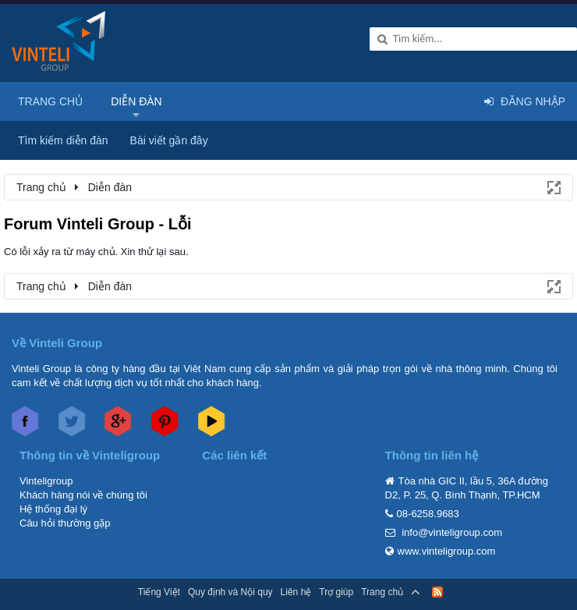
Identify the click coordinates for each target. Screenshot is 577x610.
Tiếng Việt (159, 592)
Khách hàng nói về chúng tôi (83, 495)
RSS (437, 592)
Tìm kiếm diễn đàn (63, 140)
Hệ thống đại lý (53, 509)
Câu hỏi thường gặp (65, 523)
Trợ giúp (336, 592)
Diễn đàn (136, 101)
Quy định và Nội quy (230, 592)
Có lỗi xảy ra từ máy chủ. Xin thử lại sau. (96, 251)
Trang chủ (50, 101)
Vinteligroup (46, 481)
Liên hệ (296, 592)
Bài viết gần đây (169, 140)
